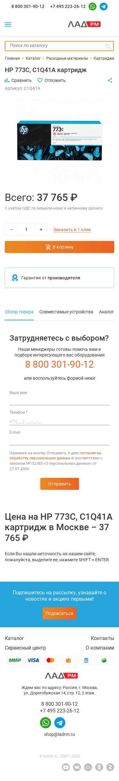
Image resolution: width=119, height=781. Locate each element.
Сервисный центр (25, 648)
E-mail (15, 432)
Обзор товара (19, 311)
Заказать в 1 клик (72, 229)
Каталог (14, 638)
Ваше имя (18, 392)
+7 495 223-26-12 (68, 6)
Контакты (102, 638)
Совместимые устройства (66, 311)
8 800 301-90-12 (27, 6)
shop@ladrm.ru (59, 734)
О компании (100, 648)
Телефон (18, 412)
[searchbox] (59, 45)
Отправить (59, 483)
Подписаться (59, 613)
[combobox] (59, 46)
